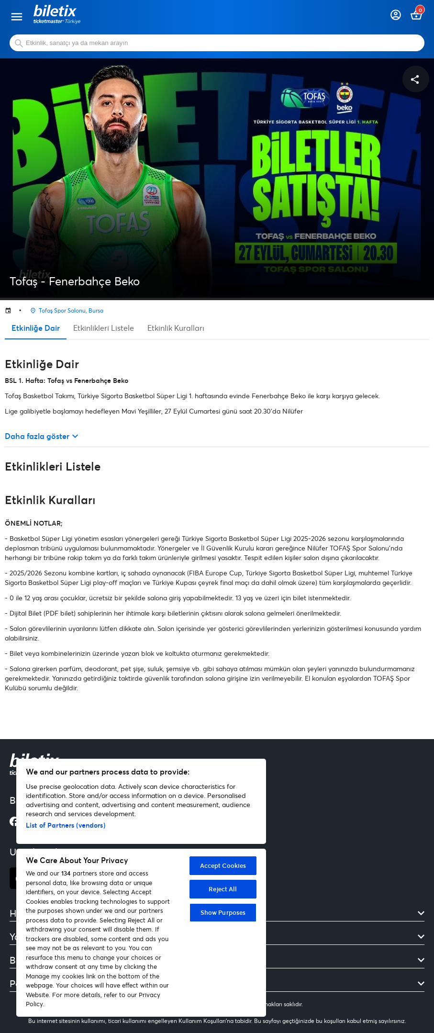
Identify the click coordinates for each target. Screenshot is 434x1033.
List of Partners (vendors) (65, 825)
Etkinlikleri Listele (103, 328)
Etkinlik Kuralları (175, 328)
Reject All (223, 889)
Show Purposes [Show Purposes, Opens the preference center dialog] (223, 912)
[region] (141, 888)
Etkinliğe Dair (35, 328)
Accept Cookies (223, 865)
